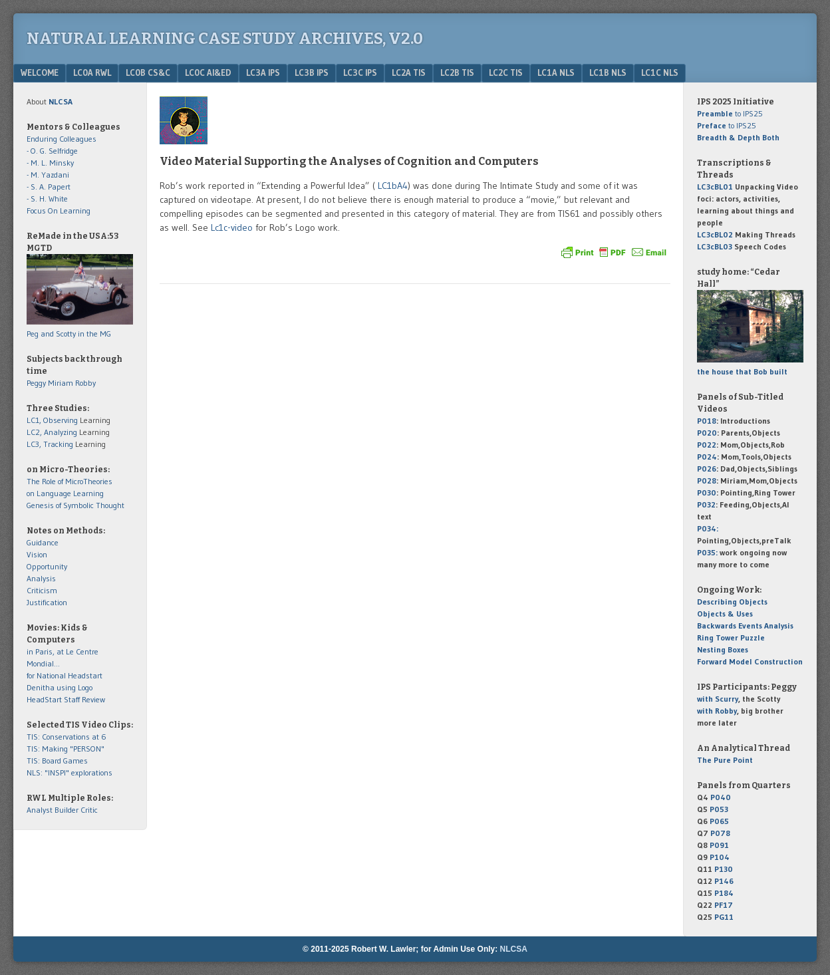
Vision (37, 554)
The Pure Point (725, 760)
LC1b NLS (607, 72)
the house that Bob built (742, 371)
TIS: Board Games (57, 761)
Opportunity (47, 566)
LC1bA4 (391, 186)
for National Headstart (64, 675)
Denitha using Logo (59, 687)
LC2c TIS (506, 72)
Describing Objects (732, 602)
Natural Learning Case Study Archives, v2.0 (225, 38)
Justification (47, 602)
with (717, 699)
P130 (723, 869)
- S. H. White (47, 199)
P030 (706, 492)
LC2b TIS (457, 72)
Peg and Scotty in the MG (69, 334)
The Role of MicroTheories (69, 481)
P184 (724, 893)
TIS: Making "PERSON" (65, 749)
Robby (85, 383)
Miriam (60, 383)
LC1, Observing (52, 420)
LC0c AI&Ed (208, 72)
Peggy (36, 383)
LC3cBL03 (714, 246)
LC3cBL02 (715, 234)
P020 (707, 433)
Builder (66, 810)
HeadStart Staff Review (66, 699)
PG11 (724, 917)
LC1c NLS (659, 72)
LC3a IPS (263, 72)
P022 (706, 445)
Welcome (40, 72)
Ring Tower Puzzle (731, 637)
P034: (707, 528)
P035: (708, 552)
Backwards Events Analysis (745, 625)
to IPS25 (730, 113)
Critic (89, 810)
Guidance (43, 542)
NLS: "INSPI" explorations (69, 772)
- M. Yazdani (48, 175)
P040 (720, 797)
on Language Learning (65, 493)
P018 (706, 421)
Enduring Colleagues (61, 139)
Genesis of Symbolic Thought (75, 505)
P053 (719, 809)
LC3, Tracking (50, 444)
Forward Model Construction (750, 661)
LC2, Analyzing (52, 432)
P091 (719, 845)
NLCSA (513, 949)
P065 (719, 821)
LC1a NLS (556, 72)
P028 (706, 481)
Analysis (41, 578)
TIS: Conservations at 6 (66, 737)
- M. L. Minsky (50, 163)
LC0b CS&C (148, 72)
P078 (720, 833)
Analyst (40, 810)
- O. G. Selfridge (52, 151)
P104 (720, 857)
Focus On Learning (58, 210)
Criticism (42, 590)
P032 (706, 504)
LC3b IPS (312, 72)
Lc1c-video (232, 227)
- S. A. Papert (48, 187)
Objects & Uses (725, 614)
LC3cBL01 (715, 187)
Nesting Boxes (722, 649)
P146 (724, 881)
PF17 (723, 905)
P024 (707, 457)
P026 (706, 469)
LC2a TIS (409, 72)
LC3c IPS (360, 72)
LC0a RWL (92, 72)
